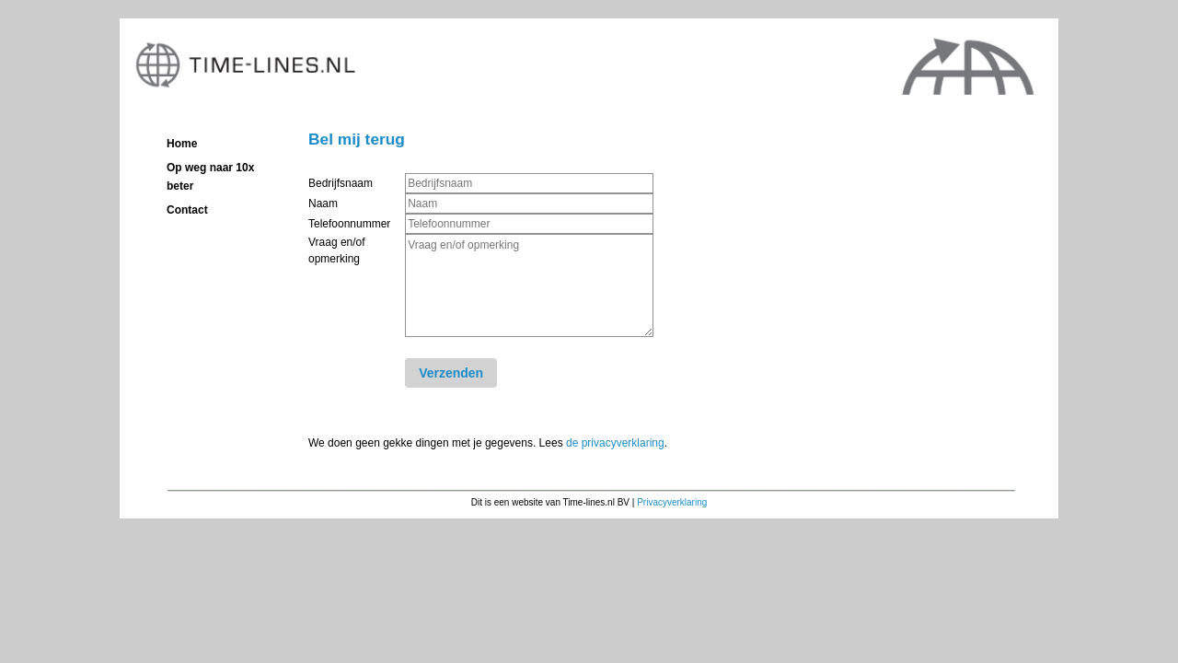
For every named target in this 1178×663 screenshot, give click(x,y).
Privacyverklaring (672, 502)
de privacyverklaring (615, 442)
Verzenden (451, 373)
